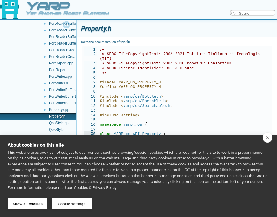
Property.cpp (59, 110)
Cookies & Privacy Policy (95, 189)
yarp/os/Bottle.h (142, 96)
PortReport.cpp (61, 63)
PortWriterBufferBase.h (67, 103)
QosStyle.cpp (59, 123)
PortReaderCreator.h (65, 57)
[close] (267, 139)
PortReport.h (59, 70)
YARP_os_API (127, 133)
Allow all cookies (27, 204)
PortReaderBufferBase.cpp (70, 23)
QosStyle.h (58, 129)
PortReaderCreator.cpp (67, 50)
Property (151, 133)
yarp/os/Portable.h (144, 100)
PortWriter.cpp (60, 76)
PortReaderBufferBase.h (69, 30)
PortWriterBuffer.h (63, 90)
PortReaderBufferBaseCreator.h (74, 43)
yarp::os (132, 124)
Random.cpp (59, 136)
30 (89, 133)
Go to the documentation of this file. (106, 42)
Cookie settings (71, 204)
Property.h (57, 116)
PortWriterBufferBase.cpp (69, 96)
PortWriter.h (58, 83)
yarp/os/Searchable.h (146, 105)
